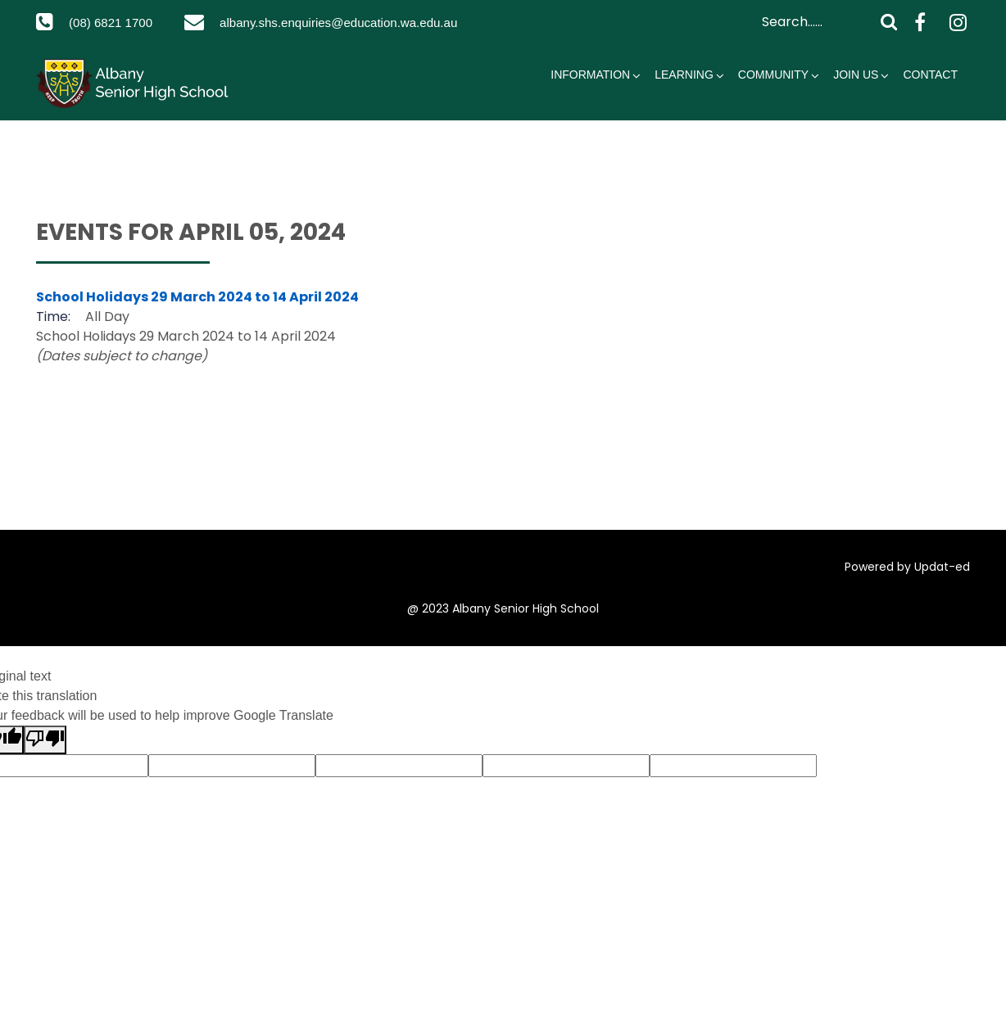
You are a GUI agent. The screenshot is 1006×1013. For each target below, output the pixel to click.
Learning (684, 97)
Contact (930, 97)
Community (773, 97)
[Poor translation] (45, 762)
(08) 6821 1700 (115, 22)
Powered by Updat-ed (907, 589)
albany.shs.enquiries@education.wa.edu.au (206, 45)
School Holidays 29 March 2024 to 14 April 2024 (197, 319)
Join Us (855, 97)
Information (590, 97)
